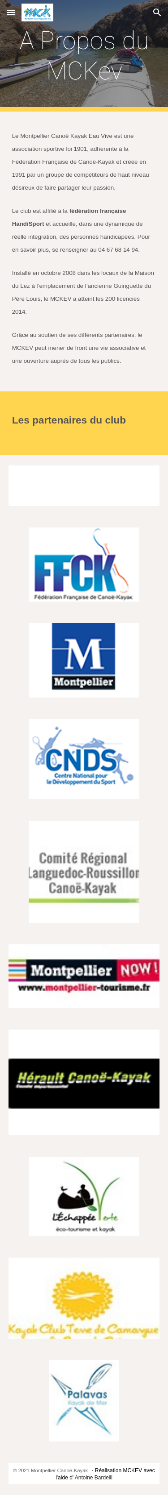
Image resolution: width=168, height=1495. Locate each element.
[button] (11, 12)
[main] (84, 56)
